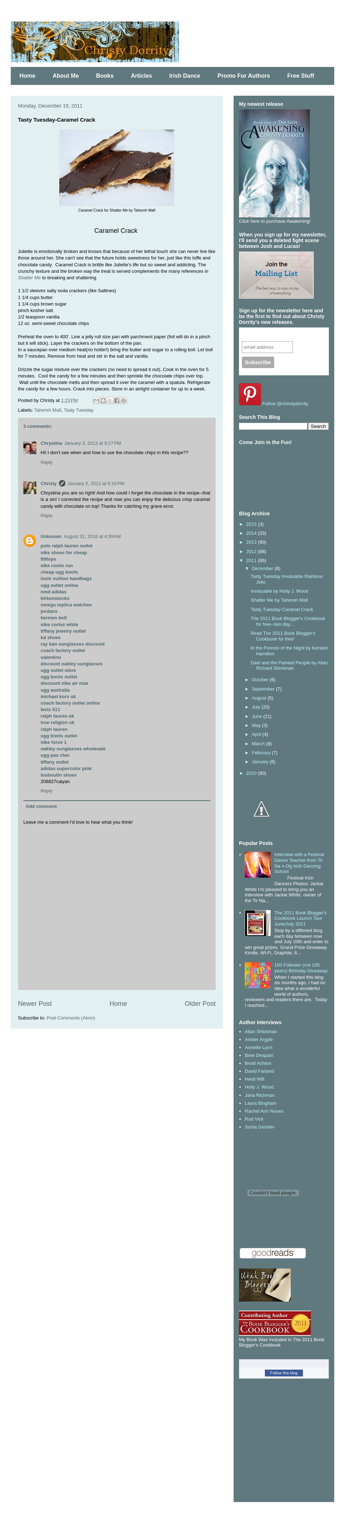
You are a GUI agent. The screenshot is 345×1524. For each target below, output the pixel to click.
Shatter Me (29, 277)
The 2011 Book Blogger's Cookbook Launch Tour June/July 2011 (300, 918)
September (264, 689)
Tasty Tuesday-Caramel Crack (281, 609)
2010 (252, 773)
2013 (252, 542)
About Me (65, 76)
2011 (252, 560)
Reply (46, 462)
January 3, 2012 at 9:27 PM (92, 443)
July (257, 707)
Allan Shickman (261, 1031)
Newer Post (35, 1003)
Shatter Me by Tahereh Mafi (279, 600)
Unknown (51, 536)
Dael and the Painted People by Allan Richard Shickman (289, 665)
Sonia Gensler (259, 1127)
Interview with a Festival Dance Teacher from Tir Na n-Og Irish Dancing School (299, 863)
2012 (252, 551)
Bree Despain (259, 1055)
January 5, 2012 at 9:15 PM (96, 483)
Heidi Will (254, 1079)
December (263, 568)
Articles (141, 76)
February (262, 752)
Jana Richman (260, 1095)
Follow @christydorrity (285, 403)
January (261, 761)
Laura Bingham (260, 1103)
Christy (49, 483)
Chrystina (51, 443)
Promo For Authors (243, 76)
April (257, 734)
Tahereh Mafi (47, 410)
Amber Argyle (259, 1039)
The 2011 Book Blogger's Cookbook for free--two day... (287, 621)
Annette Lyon (258, 1047)
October (261, 679)
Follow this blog (284, 1373)
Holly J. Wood (259, 1087)
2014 (252, 533)
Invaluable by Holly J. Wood (279, 591)
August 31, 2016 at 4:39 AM (92, 536)
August (260, 698)
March (259, 743)
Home (27, 76)
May (257, 725)
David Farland (259, 1071)
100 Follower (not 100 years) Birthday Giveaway (300, 967)
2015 (252, 524)
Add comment (41, 806)
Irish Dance (184, 76)
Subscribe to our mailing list (280, 334)
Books (105, 76)
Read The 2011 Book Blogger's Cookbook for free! (282, 636)
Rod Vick (254, 1119)
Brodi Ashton (258, 1063)
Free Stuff (300, 76)
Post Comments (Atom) (71, 1018)
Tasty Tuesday (78, 410)
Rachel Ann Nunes (264, 1111)
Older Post (200, 1003)
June (257, 716)
